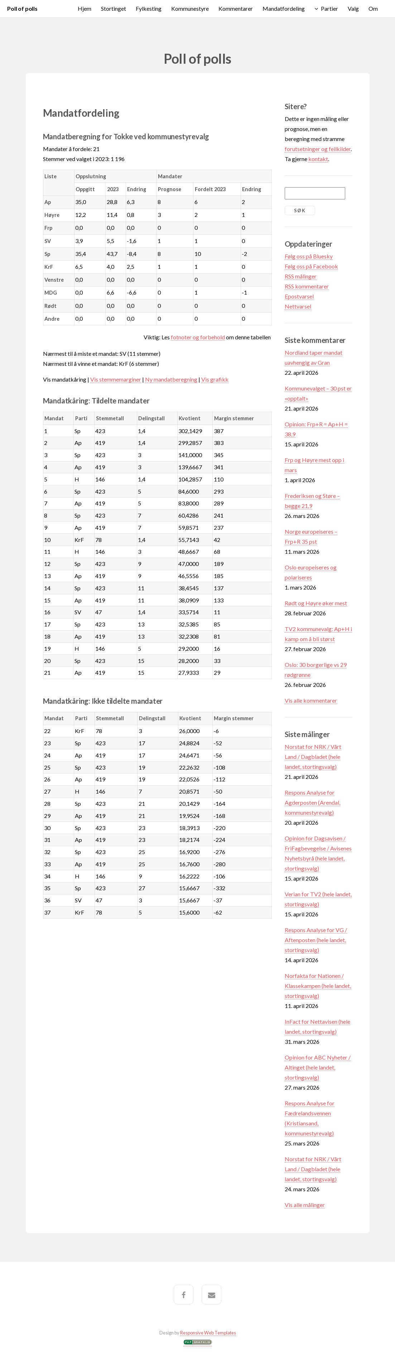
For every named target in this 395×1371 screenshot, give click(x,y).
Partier (329, 8)
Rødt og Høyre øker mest (316, 603)
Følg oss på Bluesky (309, 256)
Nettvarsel (298, 306)
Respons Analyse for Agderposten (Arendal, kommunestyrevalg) (312, 802)
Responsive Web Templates (208, 1333)
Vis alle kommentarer (311, 700)
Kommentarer (235, 8)
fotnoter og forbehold (198, 337)
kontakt (318, 158)
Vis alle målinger (305, 1204)
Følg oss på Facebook (311, 266)
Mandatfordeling (283, 8)
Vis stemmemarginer (115, 379)
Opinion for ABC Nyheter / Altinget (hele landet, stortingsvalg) (318, 1067)
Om (373, 8)
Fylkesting (149, 8)
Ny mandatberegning (171, 379)
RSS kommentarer (307, 286)
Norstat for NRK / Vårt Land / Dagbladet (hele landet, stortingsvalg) (313, 756)
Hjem (84, 8)
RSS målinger (301, 276)
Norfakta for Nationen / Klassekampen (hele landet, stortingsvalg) (318, 985)
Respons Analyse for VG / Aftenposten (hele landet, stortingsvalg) (316, 939)
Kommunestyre (190, 8)
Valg (353, 8)
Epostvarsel (299, 296)
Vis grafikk (214, 379)
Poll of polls (22, 8)
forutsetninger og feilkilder (318, 148)
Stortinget (113, 8)
